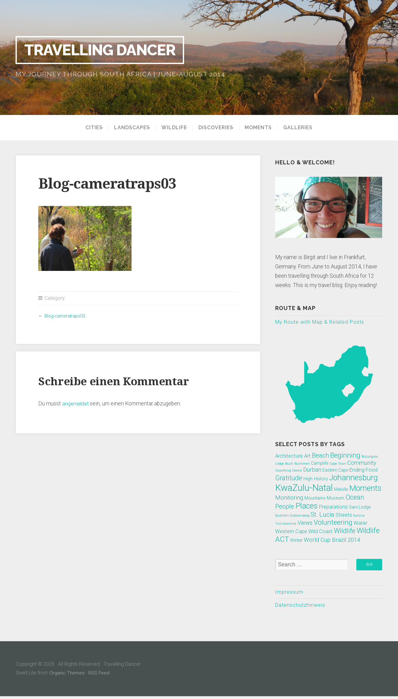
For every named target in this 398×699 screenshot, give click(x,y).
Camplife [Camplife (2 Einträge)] (319, 463)
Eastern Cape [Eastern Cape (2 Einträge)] (335, 470)
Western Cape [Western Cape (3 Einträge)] (291, 532)
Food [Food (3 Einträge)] (371, 470)
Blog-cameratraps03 (67, 316)
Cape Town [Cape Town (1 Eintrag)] (338, 464)
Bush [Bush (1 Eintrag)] (289, 464)
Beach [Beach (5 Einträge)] (320, 456)
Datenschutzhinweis (302, 607)
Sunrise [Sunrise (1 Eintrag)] (359, 516)
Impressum (290, 593)
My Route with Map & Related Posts (322, 322)
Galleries (306, 127)
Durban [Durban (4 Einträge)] (312, 470)
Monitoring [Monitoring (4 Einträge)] (289, 498)
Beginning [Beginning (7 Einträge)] (345, 456)
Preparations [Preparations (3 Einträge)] (333, 507)
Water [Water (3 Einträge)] (360, 524)
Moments (266, 127)
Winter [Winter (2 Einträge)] (296, 540)
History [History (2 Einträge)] (321, 479)
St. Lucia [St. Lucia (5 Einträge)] (322, 515)
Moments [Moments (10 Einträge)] (365, 488)
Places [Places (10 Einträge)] (306, 506)
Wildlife (174, 127)
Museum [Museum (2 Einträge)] (335, 498)
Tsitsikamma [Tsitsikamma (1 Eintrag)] (285, 524)
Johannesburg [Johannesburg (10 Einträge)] (353, 478)
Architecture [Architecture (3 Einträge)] (289, 456)
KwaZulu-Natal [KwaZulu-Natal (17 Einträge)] (304, 488)
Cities (85, 127)
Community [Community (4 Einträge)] (361, 463)
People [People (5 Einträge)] (284, 507)
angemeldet (76, 403)
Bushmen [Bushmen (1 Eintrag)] (302, 464)
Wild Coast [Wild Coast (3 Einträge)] (320, 532)
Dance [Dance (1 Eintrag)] (297, 471)
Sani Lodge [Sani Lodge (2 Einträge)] (360, 507)
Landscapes (128, 127)
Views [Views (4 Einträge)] (305, 523)
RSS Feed (100, 675)
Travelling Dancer (108, 49)
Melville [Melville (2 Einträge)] (341, 489)
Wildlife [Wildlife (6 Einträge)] (344, 531)
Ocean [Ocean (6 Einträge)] (354, 498)
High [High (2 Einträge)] (307, 479)
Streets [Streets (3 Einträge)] (344, 516)
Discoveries (220, 127)
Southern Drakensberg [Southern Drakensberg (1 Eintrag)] (292, 516)
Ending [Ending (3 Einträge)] (356, 470)
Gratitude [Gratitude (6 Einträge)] (288, 478)
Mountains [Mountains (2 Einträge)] (315, 498)
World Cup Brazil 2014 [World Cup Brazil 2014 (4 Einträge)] (332, 540)
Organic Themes (67, 675)
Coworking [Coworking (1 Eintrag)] (283, 471)
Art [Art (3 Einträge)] (307, 456)
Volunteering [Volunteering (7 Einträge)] (333, 523)
